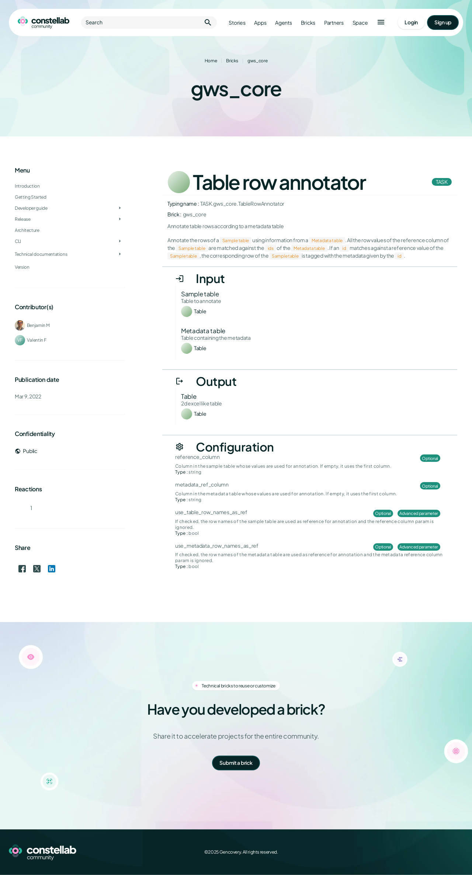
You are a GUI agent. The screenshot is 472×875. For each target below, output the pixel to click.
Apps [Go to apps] (260, 22)
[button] (380, 22)
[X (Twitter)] (426, 852)
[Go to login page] (411, 22)
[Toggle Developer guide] (119, 208)
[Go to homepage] (43, 22)
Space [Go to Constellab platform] (360, 22)
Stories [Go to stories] (237, 22)
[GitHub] (458, 852)
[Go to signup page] (443, 22)
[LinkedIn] (442, 852)
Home (211, 60)
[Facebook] (410, 852)
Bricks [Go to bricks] (308, 22)
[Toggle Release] (119, 219)
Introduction (27, 186)
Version (22, 267)
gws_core (257, 60)
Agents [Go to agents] (283, 22)
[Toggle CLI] (119, 241)
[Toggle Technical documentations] (119, 254)
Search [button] (149, 22)
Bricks (232, 60)
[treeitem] (70, 208)
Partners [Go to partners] (334, 22)
